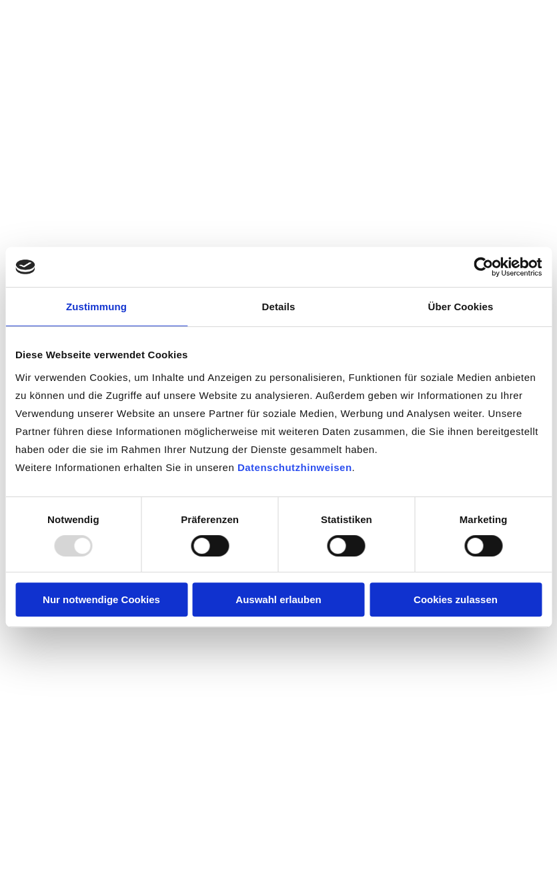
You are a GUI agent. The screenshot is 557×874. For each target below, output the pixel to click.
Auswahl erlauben (278, 599)
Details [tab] (279, 306)
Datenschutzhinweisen (294, 467)
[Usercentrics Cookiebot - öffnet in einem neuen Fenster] (483, 267)
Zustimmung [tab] (96, 306)
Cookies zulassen (456, 599)
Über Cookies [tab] (461, 306)
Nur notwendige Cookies (101, 599)
